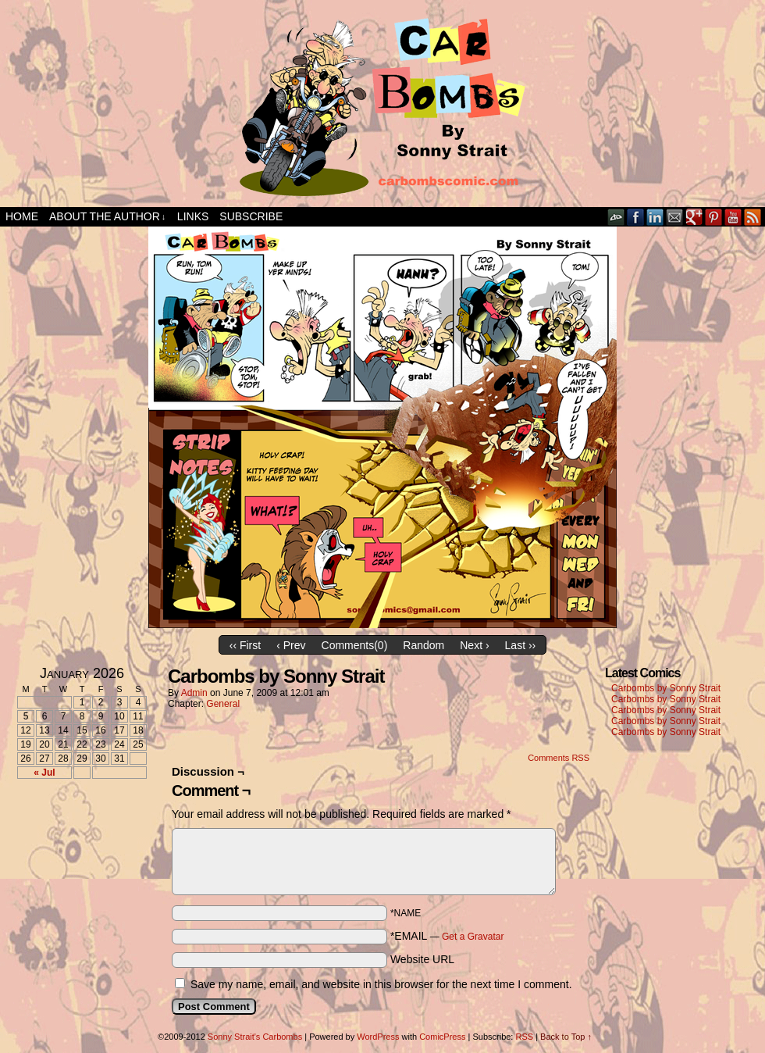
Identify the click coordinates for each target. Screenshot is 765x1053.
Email (675, 217)
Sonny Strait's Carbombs (255, 1036)
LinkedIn (655, 217)
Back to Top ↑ (566, 1036)
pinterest (714, 217)
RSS (753, 217)
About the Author (107, 217)
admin (194, 692)
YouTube (733, 217)
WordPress (378, 1036)
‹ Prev (290, 645)
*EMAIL (447, 936)
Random (423, 645)
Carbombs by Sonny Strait (666, 688)
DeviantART (616, 217)
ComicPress (442, 1036)
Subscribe (251, 216)
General (223, 703)
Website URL (422, 959)
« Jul (44, 772)
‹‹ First (245, 645)
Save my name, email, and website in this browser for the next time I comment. (381, 984)
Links (192, 216)
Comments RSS (558, 757)
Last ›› (520, 645)
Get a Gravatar (472, 936)
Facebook (636, 217)
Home (21, 216)
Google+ (694, 217)
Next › (474, 645)
